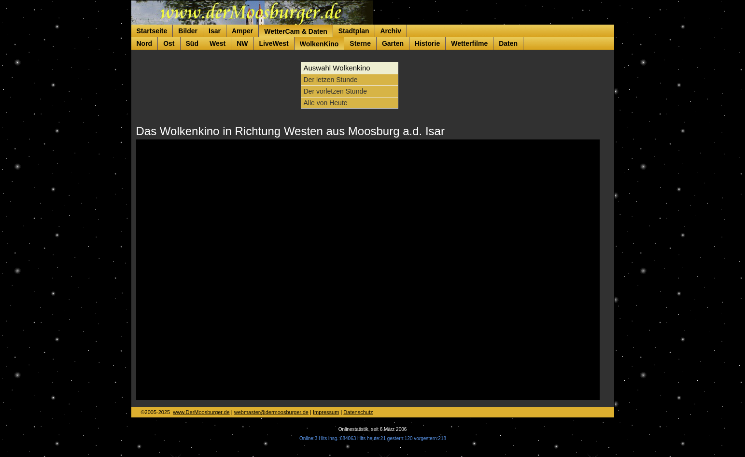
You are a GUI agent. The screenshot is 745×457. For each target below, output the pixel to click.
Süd (192, 43)
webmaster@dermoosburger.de (271, 412)
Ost (168, 43)
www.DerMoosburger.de (201, 412)
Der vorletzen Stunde (335, 91)
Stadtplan (353, 31)
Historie (427, 43)
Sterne (360, 43)
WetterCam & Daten (295, 31)
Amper (242, 31)
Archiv (391, 31)
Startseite (152, 31)
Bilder (187, 31)
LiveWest (274, 43)
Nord (145, 43)
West (217, 43)
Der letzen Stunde (331, 79)
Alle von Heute (326, 103)
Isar (215, 31)
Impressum (326, 412)
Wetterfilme (469, 43)
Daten (508, 43)
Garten (393, 43)
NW (242, 43)
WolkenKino (319, 44)
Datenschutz (358, 412)
